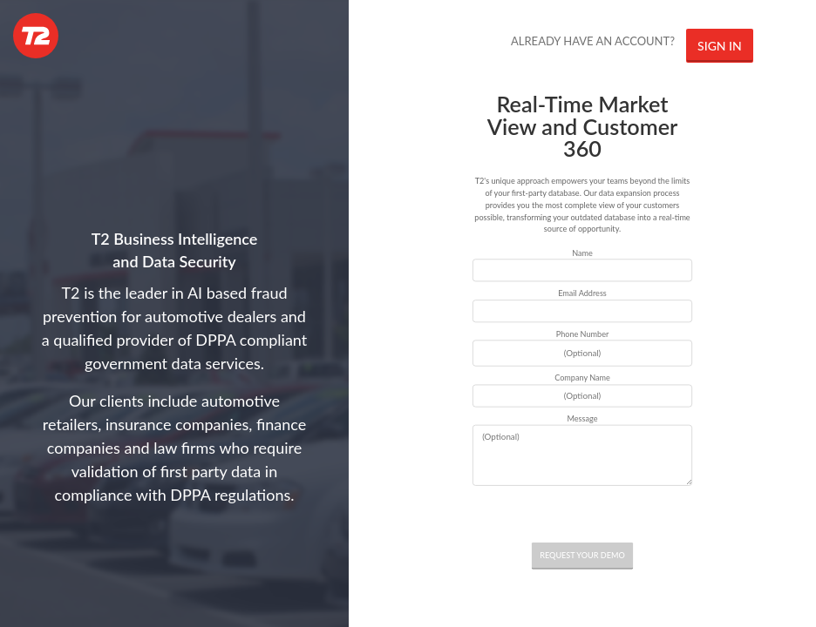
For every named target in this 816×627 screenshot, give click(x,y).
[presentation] (582, 515)
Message (583, 418)
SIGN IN (719, 45)
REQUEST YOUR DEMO (582, 555)
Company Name (582, 377)
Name (582, 252)
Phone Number (582, 334)
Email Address (582, 293)
